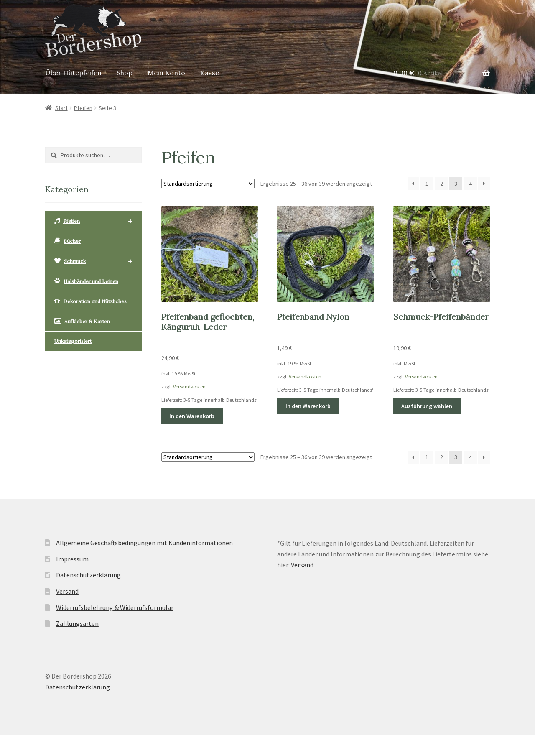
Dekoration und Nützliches (90, 301)
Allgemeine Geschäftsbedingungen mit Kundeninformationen (144, 542)
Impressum (72, 559)
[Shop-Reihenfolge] (208, 183)
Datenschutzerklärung (88, 575)
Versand (67, 591)
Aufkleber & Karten (82, 321)
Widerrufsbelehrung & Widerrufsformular (114, 607)
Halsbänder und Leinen (86, 281)
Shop (124, 73)
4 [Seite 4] (470, 183)
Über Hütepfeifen (73, 73)
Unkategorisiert (73, 341)
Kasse (209, 73)
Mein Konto (166, 73)
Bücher (67, 241)
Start (61, 108)
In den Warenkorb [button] (191, 416)
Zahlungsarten (77, 623)
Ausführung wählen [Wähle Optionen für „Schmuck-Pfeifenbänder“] (426, 406)
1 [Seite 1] (426, 183)
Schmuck (93, 261)
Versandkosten (189, 386)
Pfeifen (83, 108)
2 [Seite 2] (441, 183)
